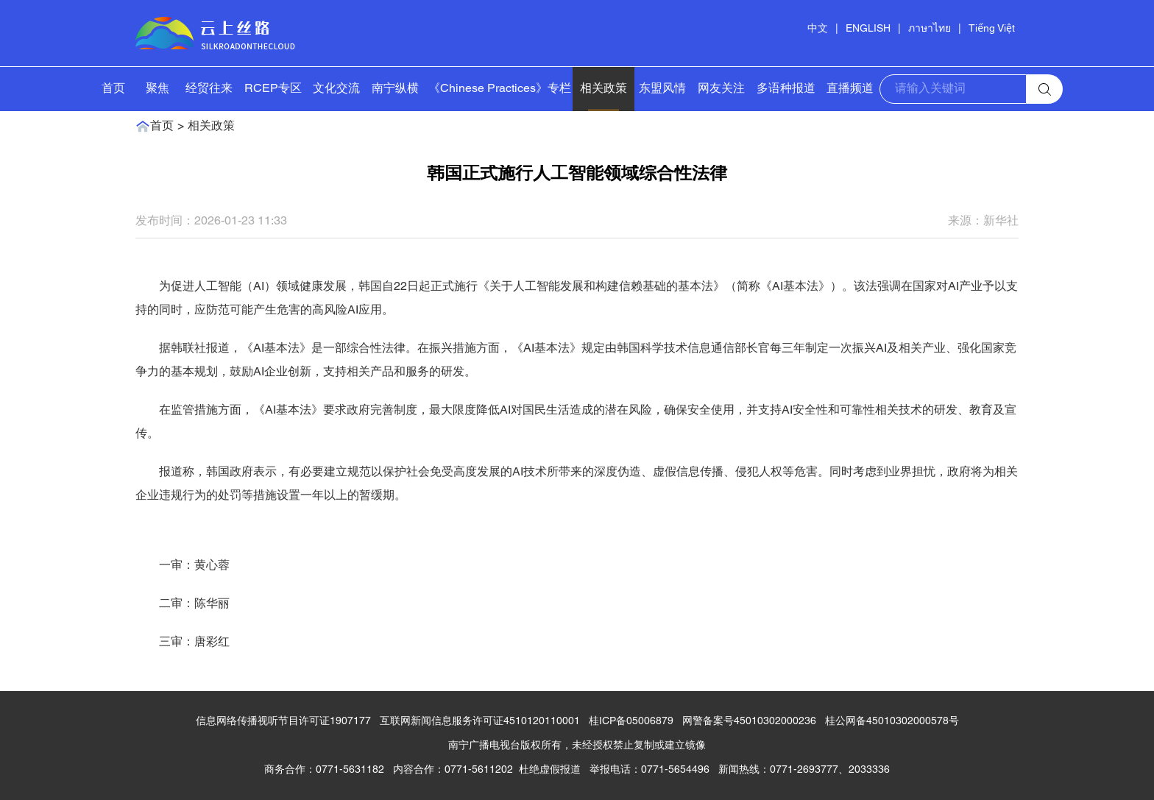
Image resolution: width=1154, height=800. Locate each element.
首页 (113, 89)
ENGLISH (868, 29)
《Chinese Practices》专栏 (499, 89)
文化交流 (336, 89)
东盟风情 (662, 89)
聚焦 (157, 89)
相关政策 (603, 89)
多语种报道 (786, 89)
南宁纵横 (395, 89)
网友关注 (721, 89)
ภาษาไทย (929, 29)
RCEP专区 (273, 89)
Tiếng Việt (992, 29)
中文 (817, 29)
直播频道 (850, 89)
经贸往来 (209, 89)
